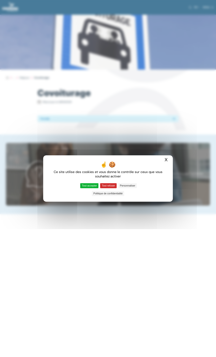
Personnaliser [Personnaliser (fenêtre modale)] (127, 185)
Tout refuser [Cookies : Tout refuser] (108, 185)
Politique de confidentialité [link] (108, 193)
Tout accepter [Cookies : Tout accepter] (89, 185)
